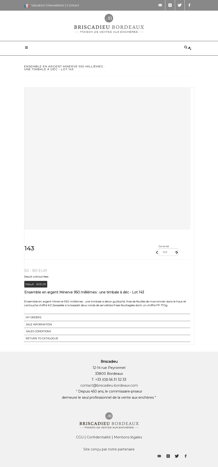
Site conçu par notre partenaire (109, 449)
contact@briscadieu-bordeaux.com (109, 385)
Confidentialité (99, 437)
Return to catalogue (42, 338)
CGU (80, 437)
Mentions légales (128, 437)
